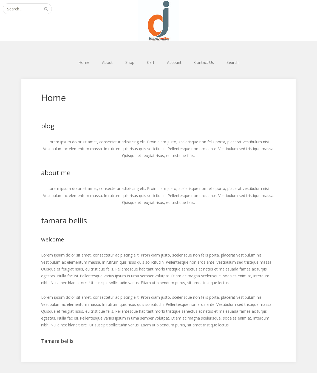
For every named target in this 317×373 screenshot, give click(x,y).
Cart (150, 62)
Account (174, 62)
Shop (129, 62)
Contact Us (204, 62)
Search (233, 62)
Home (83, 62)
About (107, 62)
